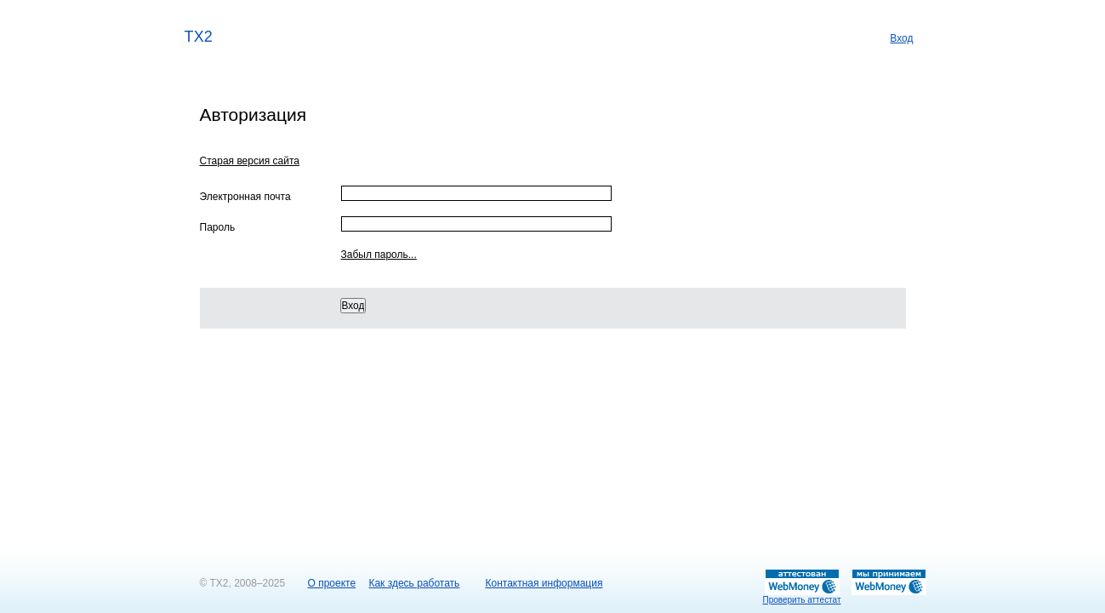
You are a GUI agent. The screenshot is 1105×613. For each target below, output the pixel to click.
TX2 (199, 36)
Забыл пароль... (379, 255)
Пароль (218, 227)
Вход (901, 38)
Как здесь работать (413, 583)
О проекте (332, 583)
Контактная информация (544, 583)
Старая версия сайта (249, 161)
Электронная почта (245, 197)
